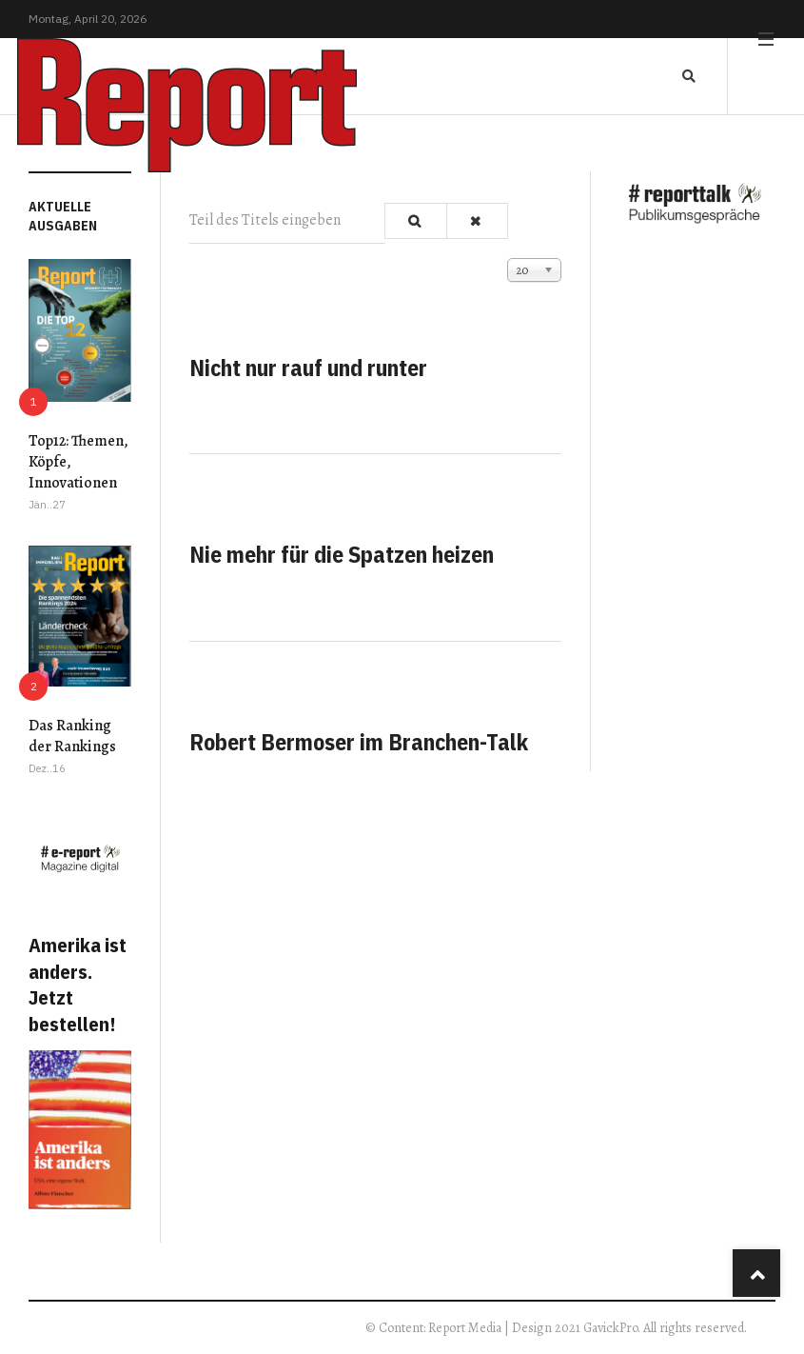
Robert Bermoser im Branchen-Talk (358, 742)
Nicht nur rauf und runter (308, 367)
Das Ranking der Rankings (72, 736)
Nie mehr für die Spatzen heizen (341, 554)
